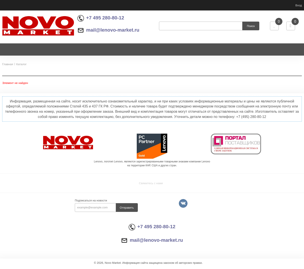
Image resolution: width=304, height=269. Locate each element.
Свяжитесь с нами (151, 185)
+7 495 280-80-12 (100, 19)
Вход (298, 5)
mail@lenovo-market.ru (108, 31)
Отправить (127, 209)
